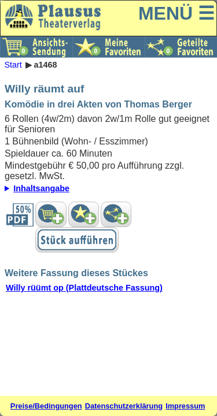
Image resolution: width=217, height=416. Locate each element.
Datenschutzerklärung (124, 406)
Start (12, 64)
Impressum (185, 406)
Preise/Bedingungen (46, 406)
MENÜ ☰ (176, 13)
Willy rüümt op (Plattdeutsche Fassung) (84, 287)
